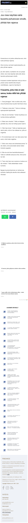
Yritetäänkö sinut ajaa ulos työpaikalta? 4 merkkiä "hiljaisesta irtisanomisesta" (13, 444)
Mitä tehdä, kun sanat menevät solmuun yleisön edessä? (14, 450)
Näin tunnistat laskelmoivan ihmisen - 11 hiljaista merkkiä (13, 427)
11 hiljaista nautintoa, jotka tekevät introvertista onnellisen (13, 399)
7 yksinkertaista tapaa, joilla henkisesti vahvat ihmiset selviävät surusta (13, 405)
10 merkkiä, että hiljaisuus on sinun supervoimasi (13, 416)
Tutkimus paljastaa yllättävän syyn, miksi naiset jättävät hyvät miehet (13, 394)
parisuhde (8, 212)
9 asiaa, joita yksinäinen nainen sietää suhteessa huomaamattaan (12, 311)
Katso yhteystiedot (6, 512)
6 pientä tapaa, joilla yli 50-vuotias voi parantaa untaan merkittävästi (13, 341)
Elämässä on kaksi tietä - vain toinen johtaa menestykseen (13, 322)
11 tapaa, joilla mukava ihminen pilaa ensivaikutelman (12, 370)
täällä (8, 474)
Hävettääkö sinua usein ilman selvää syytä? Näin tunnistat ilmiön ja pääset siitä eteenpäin (13, 382)
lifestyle (3, 212)
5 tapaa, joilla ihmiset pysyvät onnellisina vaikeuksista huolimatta (13, 317)
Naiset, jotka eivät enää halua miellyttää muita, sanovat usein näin (13, 334)
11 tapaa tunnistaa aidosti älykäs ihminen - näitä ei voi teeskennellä (13, 388)
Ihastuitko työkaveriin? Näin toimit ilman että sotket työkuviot (13, 439)
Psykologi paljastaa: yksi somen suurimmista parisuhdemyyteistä (12, 433)
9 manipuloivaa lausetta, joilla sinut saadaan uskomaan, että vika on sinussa (13, 358)
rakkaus (14, 212)
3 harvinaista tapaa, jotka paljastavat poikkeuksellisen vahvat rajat (13, 353)
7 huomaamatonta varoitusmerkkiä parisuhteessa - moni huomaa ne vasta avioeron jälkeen (13, 347)
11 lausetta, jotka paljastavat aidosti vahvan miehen (13, 328)
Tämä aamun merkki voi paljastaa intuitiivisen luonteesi (12, 422)
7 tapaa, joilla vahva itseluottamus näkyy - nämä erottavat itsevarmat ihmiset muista (13, 376)
